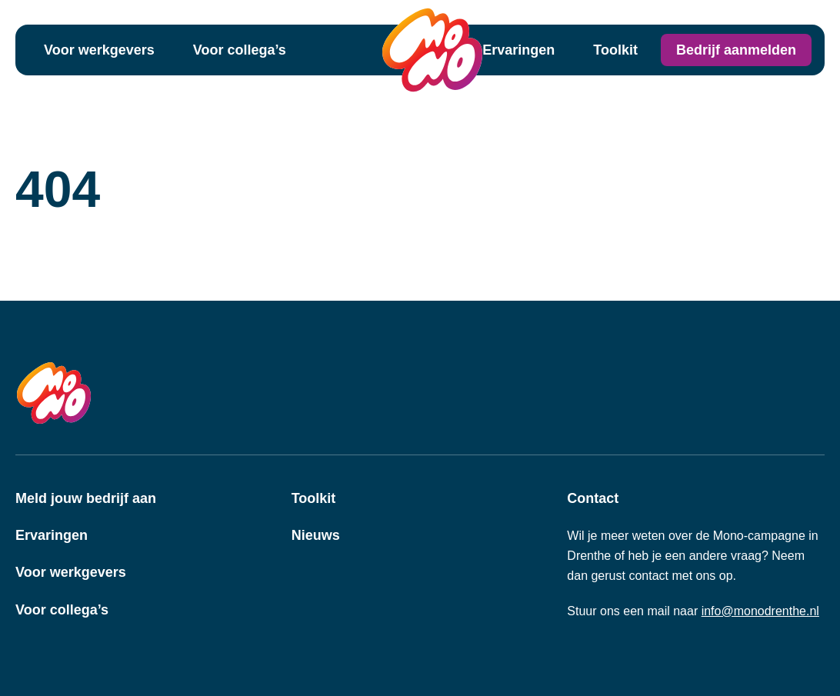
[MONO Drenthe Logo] (432, 50)
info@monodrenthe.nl (760, 611)
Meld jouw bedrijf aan (85, 498)
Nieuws (316, 535)
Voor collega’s (239, 50)
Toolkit (615, 50)
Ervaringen (518, 50)
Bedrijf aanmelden (736, 50)
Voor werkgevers (99, 50)
